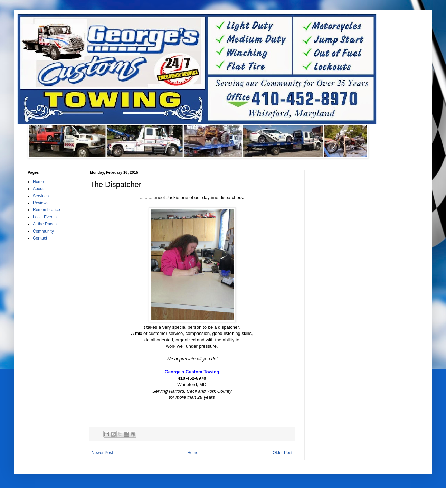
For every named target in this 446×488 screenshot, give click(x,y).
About (38, 188)
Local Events (45, 217)
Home (192, 452)
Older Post (282, 452)
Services (41, 196)
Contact (40, 238)
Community (43, 231)
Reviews (40, 202)
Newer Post (102, 452)
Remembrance (46, 209)
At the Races (45, 224)
